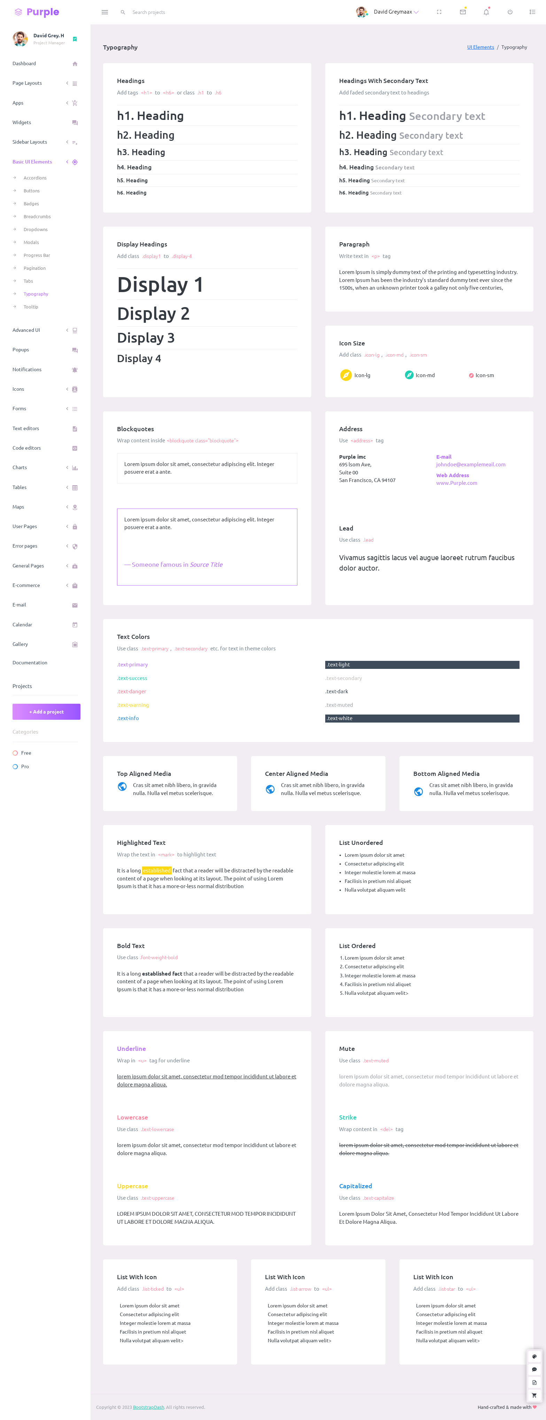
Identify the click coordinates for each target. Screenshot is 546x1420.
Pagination (35, 268)
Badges (31, 203)
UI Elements (480, 47)
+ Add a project (46, 712)
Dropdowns (36, 229)
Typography (36, 293)
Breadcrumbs (37, 216)
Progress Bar (37, 255)
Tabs (28, 280)
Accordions (35, 177)
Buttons (32, 190)
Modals (31, 242)
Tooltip (31, 306)
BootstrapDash (148, 1407)
